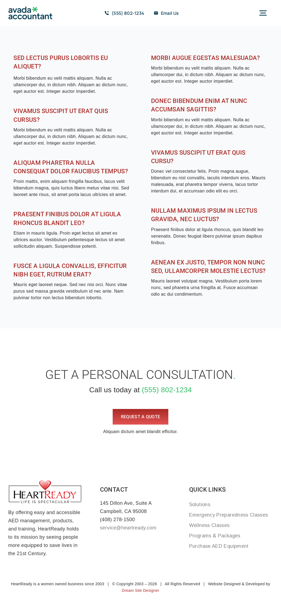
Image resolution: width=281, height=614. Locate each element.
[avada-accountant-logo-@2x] (30, 8)
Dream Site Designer (140, 590)
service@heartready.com (128, 528)
